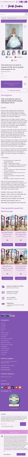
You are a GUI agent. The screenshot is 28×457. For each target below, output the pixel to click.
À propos (3, 329)
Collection (3, 354)
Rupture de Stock (6, 71)
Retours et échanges (5, 342)
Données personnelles (5, 369)
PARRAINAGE (4, 346)
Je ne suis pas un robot (8, 426)
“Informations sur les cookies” (10, 448)
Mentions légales (5, 332)
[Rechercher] (26, 14)
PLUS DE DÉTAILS (7, 244)
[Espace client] (17, 2)
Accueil (3, 18)
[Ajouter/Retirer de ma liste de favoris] (25, 84)
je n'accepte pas (7, 454)
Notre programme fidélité (7, 344)
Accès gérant (23, 432)
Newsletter (3, 336)
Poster (14, 60)
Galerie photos (4, 334)
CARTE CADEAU (4, 350)
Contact (13, 1)
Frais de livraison (5, 340)
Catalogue (3, 325)
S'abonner (23, 424)
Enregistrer (18, 57)
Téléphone (4, 380)
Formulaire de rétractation (7, 338)
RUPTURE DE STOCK (12, 18)
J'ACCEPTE (21, 454)
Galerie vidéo (4, 352)
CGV (2, 331)
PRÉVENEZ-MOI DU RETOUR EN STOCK (12, 84)
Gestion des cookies (5, 367)
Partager (9, 57)
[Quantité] (3, 77)
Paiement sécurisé (5, 348)
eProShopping (6, 432)
